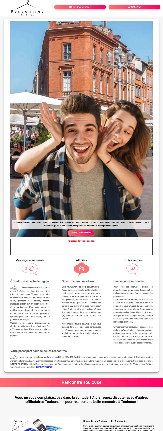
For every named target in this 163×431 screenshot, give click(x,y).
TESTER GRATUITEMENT (80, 7)
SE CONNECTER (134, 7)
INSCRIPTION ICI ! (44, 367)
